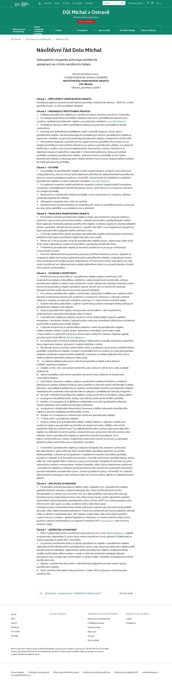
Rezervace (92, 632)
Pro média (77, 3)
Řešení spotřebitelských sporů (67, 672)
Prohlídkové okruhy (96, 623)
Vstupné (91, 636)
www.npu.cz (106, 521)
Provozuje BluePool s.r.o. (21, 678)
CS (159, 3)
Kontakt (89, 3)
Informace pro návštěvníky (99, 619)
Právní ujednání (17, 672)
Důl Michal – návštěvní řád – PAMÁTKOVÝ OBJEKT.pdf (73, 593)
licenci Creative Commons (72, 649)
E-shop (66, 3)
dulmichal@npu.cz (75, 337)
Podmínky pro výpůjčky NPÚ (128, 672)
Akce (57, 3)
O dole (128, 619)
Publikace (15, 627)
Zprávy (14, 623)
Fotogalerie (131, 623)
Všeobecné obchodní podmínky (98, 672)
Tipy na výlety (93, 640)
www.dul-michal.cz (116, 122)
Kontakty (14, 636)
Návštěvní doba (94, 627)
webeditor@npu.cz (19, 675)
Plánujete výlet (136, 3)
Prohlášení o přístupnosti (39, 672)
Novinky (47, 3)
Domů (13, 614)
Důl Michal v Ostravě (86, 12)
